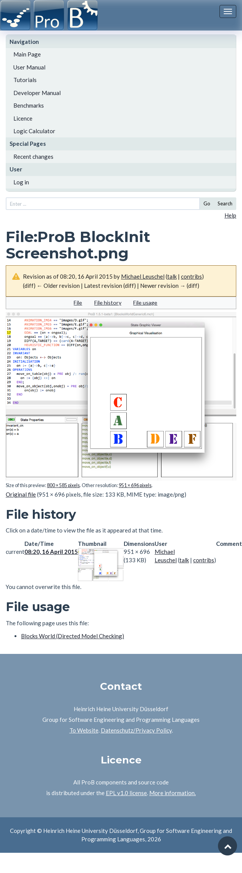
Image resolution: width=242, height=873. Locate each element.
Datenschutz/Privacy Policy (136, 730)
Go (206, 203)
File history (107, 302)
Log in (21, 182)
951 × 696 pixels (135, 485)
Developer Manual (37, 92)
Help (230, 215)
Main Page (27, 54)
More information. (172, 792)
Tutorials (25, 79)
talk (172, 276)
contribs (191, 276)
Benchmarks (28, 105)
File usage (145, 302)
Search (225, 203)
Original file (21, 494)
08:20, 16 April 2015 (51, 551)
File (78, 302)
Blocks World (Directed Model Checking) (72, 636)
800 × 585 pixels (63, 485)
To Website (83, 730)
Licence (22, 118)
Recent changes (33, 156)
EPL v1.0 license (126, 792)
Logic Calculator (34, 130)
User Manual (29, 67)
